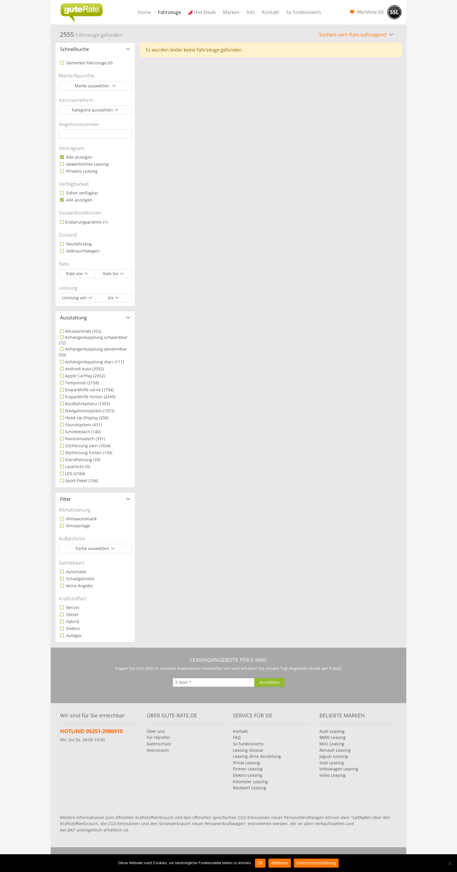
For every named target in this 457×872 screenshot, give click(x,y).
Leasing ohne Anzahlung (257, 756)
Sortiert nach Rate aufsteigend (353, 34)
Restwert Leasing (249, 787)
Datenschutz (159, 744)
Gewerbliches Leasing (87, 164)
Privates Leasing (81, 171)
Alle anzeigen (78, 157)
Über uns (156, 731)
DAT (71, 830)
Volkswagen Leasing (338, 769)
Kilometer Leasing (250, 781)
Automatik (75, 571)
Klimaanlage (77, 525)
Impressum (158, 750)
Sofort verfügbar (81, 193)
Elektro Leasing (247, 775)
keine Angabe (79, 585)
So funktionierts (303, 12)
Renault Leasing (335, 750)
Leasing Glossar (248, 750)
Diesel (71, 614)
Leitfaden (362, 817)
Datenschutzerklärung (316, 863)
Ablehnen (279, 863)
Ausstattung (73, 317)
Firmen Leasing (248, 769)
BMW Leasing (332, 737)
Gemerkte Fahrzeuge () (89, 63)
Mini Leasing (331, 744)
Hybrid (72, 621)
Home (144, 12)
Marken (231, 12)
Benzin (72, 607)
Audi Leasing (331, 731)
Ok (260, 863)
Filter (65, 499)
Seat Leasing (331, 762)
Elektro (72, 628)
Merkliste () (370, 12)
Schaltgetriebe (79, 578)
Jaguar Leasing (333, 756)
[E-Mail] (213, 682)
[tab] (95, 49)
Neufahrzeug (78, 244)
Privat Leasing (246, 762)
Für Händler (158, 737)
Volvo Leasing (332, 775)
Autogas (73, 635)
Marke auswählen (92, 86)
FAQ (237, 737)
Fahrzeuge (169, 12)
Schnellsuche (74, 49)
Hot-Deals (205, 12)
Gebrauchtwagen (82, 251)
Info (251, 12)
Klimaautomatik (81, 518)
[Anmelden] (269, 682)
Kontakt (270, 12)
